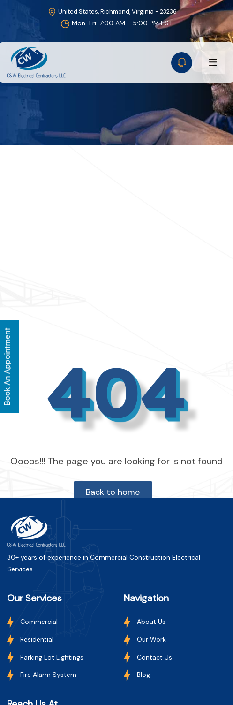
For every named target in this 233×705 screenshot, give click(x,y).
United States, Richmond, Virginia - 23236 (112, 11)
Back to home (113, 492)
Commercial (32, 621)
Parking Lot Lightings (45, 657)
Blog (137, 674)
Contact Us (148, 657)
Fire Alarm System (41, 674)
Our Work (145, 639)
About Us (144, 621)
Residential (30, 639)
